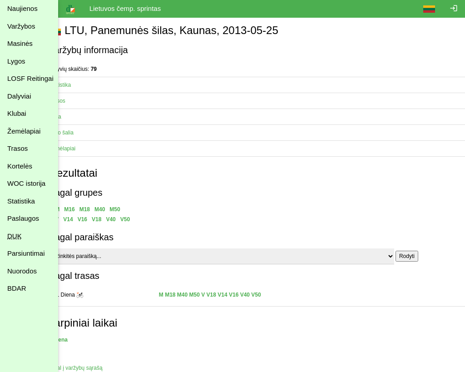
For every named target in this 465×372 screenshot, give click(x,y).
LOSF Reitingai (30, 78)
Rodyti (423, 256)
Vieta (71, 117)
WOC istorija (26, 183)
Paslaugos (23, 218)
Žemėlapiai (23, 131)
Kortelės (19, 166)
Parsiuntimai (26, 253)
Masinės (20, 43)
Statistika (21, 201)
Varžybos (21, 26)
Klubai (16, 113)
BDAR (16, 288)
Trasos (17, 148)
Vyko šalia (77, 132)
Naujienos (22, 8)
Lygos (16, 61)
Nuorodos (22, 271)
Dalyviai (19, 96)
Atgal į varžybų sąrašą (92, 368)
